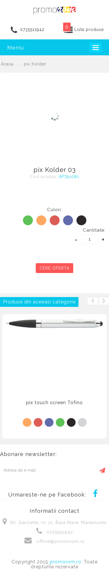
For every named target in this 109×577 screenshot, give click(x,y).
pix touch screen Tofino (54, 402)
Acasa (7, 64)
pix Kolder (35, 64)
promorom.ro (66, 562)
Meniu (15, 48)
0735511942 (32, 29)
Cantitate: (94, 230)
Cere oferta (54, 268)
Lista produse (89, 29)
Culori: (54, 209)
